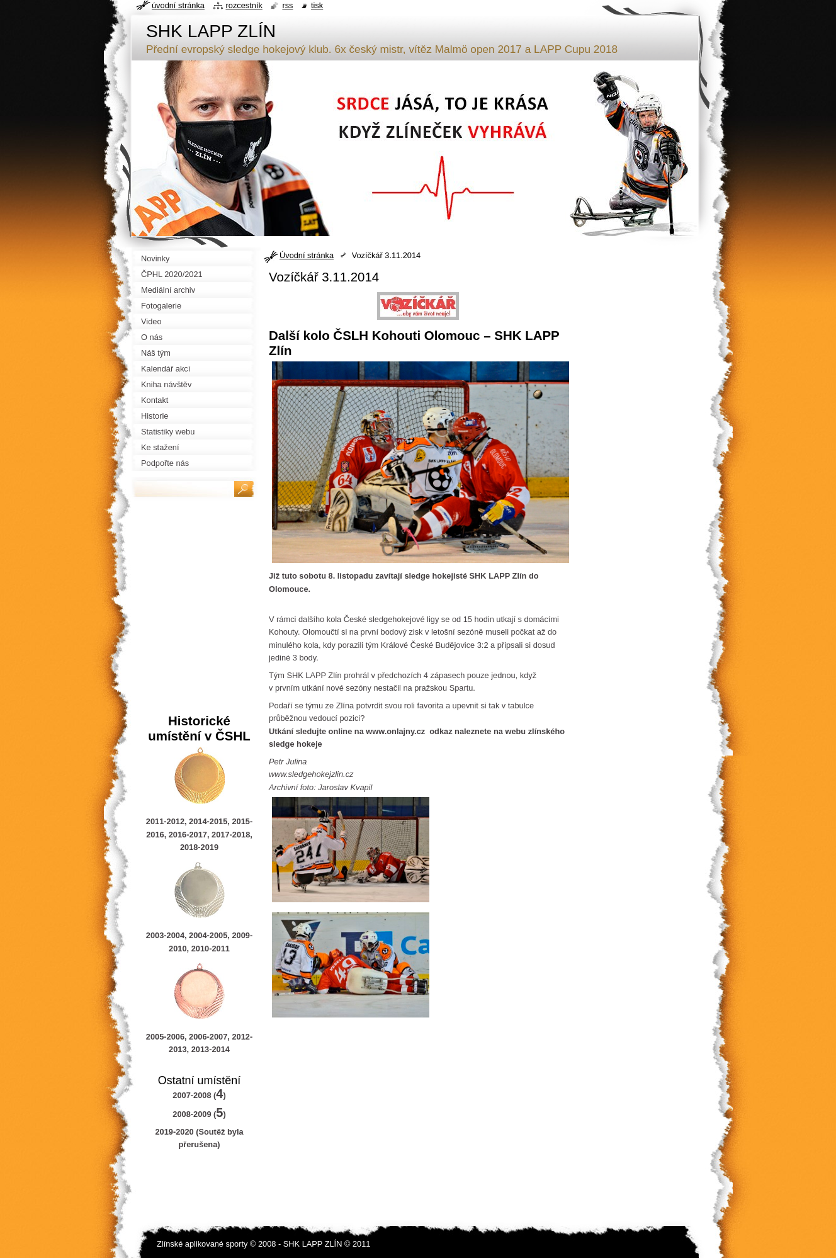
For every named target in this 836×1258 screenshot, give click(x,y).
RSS (287, 5)
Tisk (317, 5)
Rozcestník (244, 5)
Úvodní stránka (307, 255)
